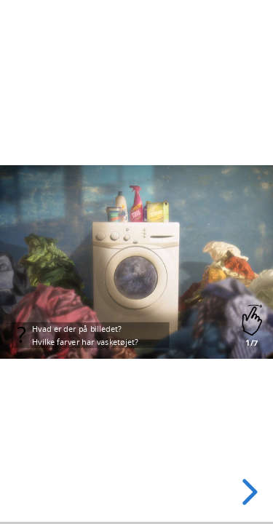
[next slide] (247, 492)
